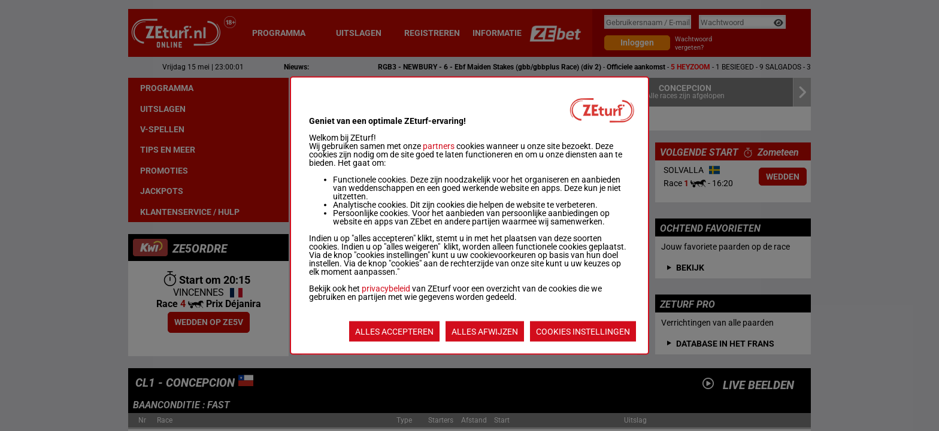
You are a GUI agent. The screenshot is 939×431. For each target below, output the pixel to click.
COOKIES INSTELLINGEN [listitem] (583, 331)
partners (439, 146)
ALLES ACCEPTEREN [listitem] (394, 331)
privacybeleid (386, 288)
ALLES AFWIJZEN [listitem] (485, 331)
